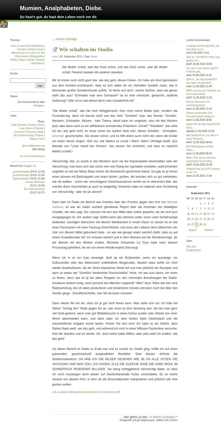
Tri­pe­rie (39, 135)
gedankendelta (21, 171)
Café (13, 125)
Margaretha (37, 56)
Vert (41, 138)
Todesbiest (38, 63)
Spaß (41, 131)
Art (28, 45)
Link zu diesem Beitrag (64, 392)
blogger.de (29, 165)
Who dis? (191, 246)
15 (200, 213)
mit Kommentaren (35, 156)
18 (212, 213)
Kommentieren (108, 392)
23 (204, 219)
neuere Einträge (66, 39)
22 (200, 219)
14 (196, 213)
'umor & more (17, 45)
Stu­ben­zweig (26, 135)
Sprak (94, 56)
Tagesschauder (20, 178)
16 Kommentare (87, 392)
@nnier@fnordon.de (33, 145)
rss (21, 156)
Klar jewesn (22, 56)
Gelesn (32, 49)
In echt (31, 52)
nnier (55, 56)
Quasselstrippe (21, 175)
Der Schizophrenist (34, 189)
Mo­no (29, 128)
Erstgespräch (193, 250)
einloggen (38, 105)
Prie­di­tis (39, 128)
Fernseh (21, 49)
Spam (22, 59)
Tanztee (40, 59)
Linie (21, 128)
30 (204, 224)
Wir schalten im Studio (86, 49)
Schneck (30, 131)
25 (212, 219)
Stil (15, 135)
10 (208, 208)
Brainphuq (38, 45)
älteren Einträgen (165, 417)
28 (196, 224)
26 (188, 224)
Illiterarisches (18, 52)
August (192, 230)
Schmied (19, 131)
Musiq (13, 59)
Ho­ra (41, 125)
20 (192, 219)
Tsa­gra (33, 138)
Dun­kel (22, 125)
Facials (32, 125)
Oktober (208, 230)
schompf (57, 136)
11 (212, 208)
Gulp (40, 49)
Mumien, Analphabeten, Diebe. (61, 8)
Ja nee (41, 52)
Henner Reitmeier (35, 182)
